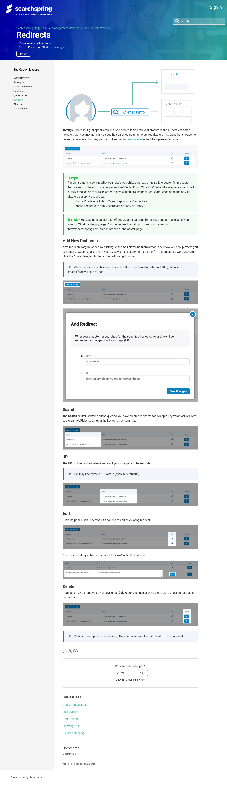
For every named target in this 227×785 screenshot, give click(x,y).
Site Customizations (97, 28)
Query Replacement (23, 86)
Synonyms (18, 82)
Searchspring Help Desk (31, 28)
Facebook (65, 651)
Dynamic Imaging (73, 733)
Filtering (17, 104)
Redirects (18, 99)
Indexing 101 (71, 726)
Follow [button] (23, 54)
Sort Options (20, 108)
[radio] (121, 673)
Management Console (66, 28)
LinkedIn (75, 651)
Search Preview (21, 77)
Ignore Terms (20, 95)
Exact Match (19, 91)
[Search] (199, 21)
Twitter (70, 651)
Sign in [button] (216, 7)
